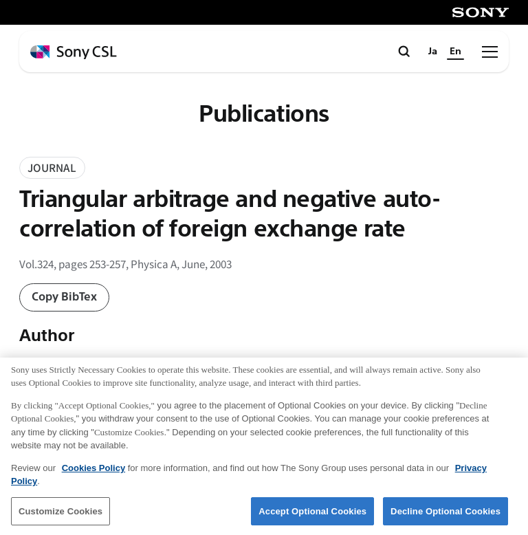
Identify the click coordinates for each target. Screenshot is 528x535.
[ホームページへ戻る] (73, 52)
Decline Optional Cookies (445, 517)
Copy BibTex (64, 297)
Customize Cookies (60, 517)
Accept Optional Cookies (312, 517)
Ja (432, 51)
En (455, 51)
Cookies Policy (93, 474)
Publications (264, 114)
